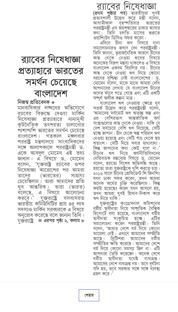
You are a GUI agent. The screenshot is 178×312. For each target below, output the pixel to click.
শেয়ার (89, 295)
